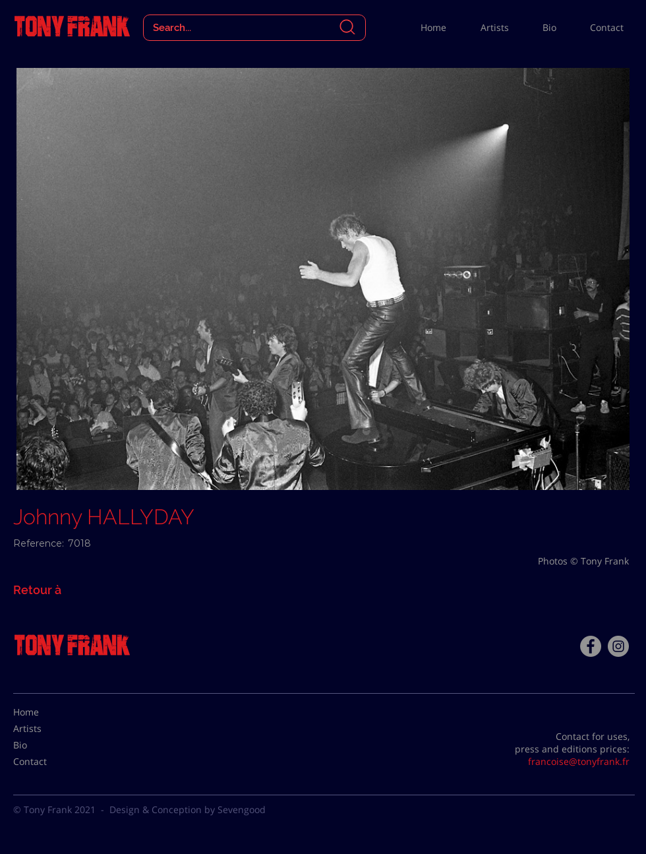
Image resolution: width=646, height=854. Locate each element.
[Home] (46, 712)
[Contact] (46, 761)
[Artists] (46, 728)
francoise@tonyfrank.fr (579, 761)
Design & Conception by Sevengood (187, 809)
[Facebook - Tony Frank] (590, 646)
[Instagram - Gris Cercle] (618, 646)
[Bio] (46, 745)
